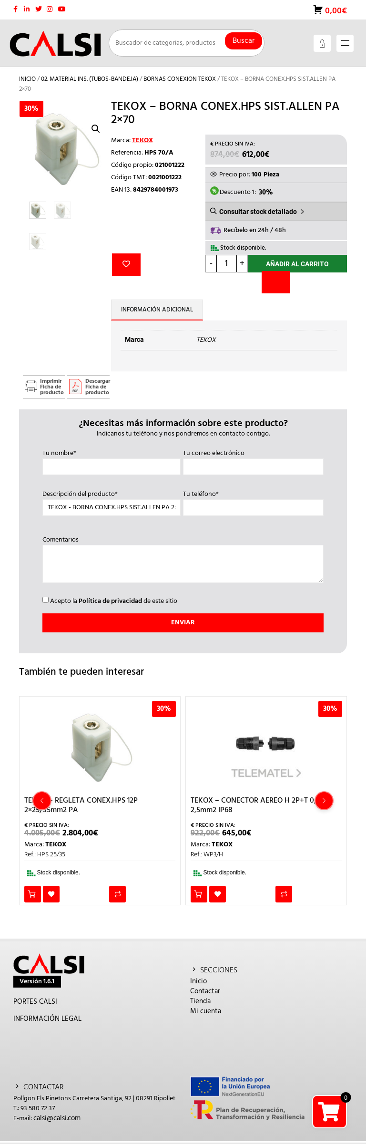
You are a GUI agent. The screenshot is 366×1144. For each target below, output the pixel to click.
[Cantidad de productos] (226, 263)
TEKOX (142, 140)
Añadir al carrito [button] (32, 894)
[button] (95, 128)
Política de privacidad (110, 601)
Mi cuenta (205, 1011)
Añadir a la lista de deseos (126, 264)
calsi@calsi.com (57, 1118)
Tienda (200, 1001)
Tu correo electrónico (253, 460)
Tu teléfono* (253, 501)
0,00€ (335, 11)
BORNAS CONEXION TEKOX (179, 79)
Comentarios (183, 560)
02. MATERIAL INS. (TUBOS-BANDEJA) (89, 79)
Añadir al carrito (297, 264)
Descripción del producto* (111, 501)
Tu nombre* (111, 460)
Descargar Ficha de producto (97, 387)
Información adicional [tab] (157, 310)
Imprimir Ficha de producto (52, 387)
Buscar (243, 41)
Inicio (27, 79)
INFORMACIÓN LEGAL (47, 1019)
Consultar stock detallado (258, 211)
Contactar (205, 991)
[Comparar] (276, 282)
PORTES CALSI (35, 1002)
